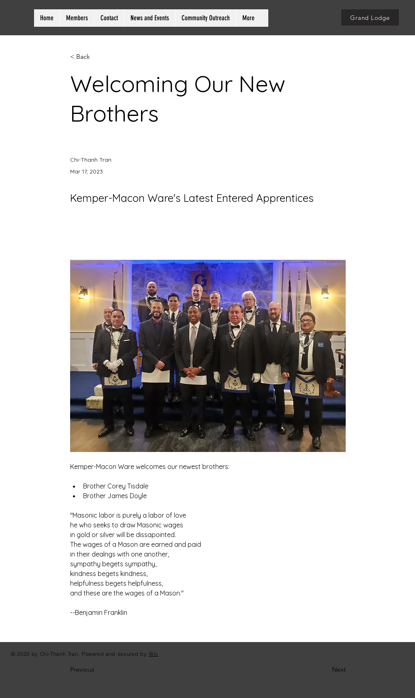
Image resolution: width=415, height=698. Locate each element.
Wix (153, 654)
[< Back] (97, 57)
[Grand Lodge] (370, 17)
